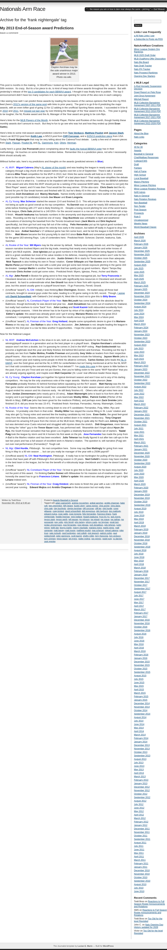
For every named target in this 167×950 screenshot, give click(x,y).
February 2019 (141, 529)
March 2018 (140, 567)
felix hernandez (89, 514)
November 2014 (142, 707)
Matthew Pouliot (94, 133)
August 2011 (140, 842)
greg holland (76, 517)
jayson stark (49, 519)
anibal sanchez (96, 503)
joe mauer (105, 519)
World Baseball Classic (145, 227)
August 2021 (140, 425)
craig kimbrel (58, 511)
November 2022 (142, 376)
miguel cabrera (111, 530)
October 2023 (140, 338)
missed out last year (34, 111)
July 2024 (138, 310)
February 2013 (141, 780)
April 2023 (139, 359)
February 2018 (141, 571)
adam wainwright (63, 503)
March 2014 (140, 735)
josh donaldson (96, 525)
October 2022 (140, 380)
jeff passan (73, 519)
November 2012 (142, 790)
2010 (5, 111)
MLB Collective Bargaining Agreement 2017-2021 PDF (147, 116)
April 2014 (139, 731)
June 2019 (139, 515)
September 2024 (142, 303)
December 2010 (142, 870)
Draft (136, 164)
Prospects (139, 213)
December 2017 (142, 578)
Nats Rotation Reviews (145, 199)
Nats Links (139, 137)
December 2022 (142, 373)
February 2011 (141, 863)
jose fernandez (69, 525)
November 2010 (142, 874)
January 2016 (140, 658)
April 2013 (139, 773)
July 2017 (138, 595)
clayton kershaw (74, 508)
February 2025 (141, 286)
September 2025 (142, 261)
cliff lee (98, 508)
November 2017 (142, 581)
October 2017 (140, 585)
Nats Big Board (141, 62)
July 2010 (138, 888)
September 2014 (142, 714)
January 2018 (140, 574)
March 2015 (140, 693)
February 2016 (141, 654)
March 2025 (140, 282)
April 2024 (139, 320)
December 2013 (142, 745)
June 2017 (139, 599)
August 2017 (140, 592)
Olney (63, 142)
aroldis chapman (111, 503)
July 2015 (138, 679)
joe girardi (95, 519)
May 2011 (139, 853)
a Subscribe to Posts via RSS (148, 39)
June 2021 (139, 432)
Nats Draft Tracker (143, 65)
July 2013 (138, 762)
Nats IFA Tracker (142, 69)
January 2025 (140, 289)
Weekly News (140, 223)
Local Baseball (141, 178)
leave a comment (9, 33)
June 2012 (139, 808)
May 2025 (139, 275)
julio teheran (109, 525)
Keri (56, 142)
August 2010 (140, 884)
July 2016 (138, 637)
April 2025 (139, 279)
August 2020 (140, 467)
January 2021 (140, 449)
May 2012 (139, 811)
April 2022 (139, 400)
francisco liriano (104, 514)
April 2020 (139, 480)
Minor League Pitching (145, 185)
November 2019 (142, 498)
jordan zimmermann (53, 525)
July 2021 (138, 428)
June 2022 (139, 393)
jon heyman (103, 522)
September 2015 (142, 672)
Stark (8, 142)
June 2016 (139, 641)
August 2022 (140, 387)
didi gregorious (88, 511)
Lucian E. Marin (85, 946)
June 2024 (139, 313)
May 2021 (139, 435)
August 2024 (140, 306)
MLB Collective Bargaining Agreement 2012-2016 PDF (147, 110)
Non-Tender (140, 206)
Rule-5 (137, 216)
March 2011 (140, 860)
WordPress (108, 946)
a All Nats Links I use (144, 35)
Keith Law (36, 136)
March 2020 (140, 484)
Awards (56, 500)
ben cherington (55, 506)
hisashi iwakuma (90, 517)
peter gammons (63, 536)
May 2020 (139, 477)
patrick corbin (106, 533)
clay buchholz (60, 508)
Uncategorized (141, 220)
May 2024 (139, 317)
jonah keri (114, 522)
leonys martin (66, 528)
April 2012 (139, 815)
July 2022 (138, 390)
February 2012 (141, 822)
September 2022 (142, 383)
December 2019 (142, 494)
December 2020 (142, 453)
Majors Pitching (141, 182)
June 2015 (139, 682)
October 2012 (140, 794)
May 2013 (139, 769)
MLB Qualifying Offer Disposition (150, 59)
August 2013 (140, 759)
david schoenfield (73, 511)
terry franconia (101, 536)
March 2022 (140, 404)
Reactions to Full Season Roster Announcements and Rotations (149, 904)
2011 (16, 111)
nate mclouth (55, 533)
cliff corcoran (88, 508)
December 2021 (142, 414)
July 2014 (138, 721)
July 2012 (138, 804)
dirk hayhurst (102, 511)
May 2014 (139, 728)
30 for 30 (138, 147)
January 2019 (140, 533)
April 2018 (139, 564)
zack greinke (50, 541)
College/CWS (140, 161)
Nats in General (141, 196)
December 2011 (142, 828)
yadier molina (84, 539)
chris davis (115, 506)
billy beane (68, 506)
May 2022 (139, 397)
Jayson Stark (116, 133)
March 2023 (140, 362)
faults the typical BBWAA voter (86, 148)
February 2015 (141, 696)
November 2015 (142, 665)
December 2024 (142, 293)
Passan (16, 142)
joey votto (58, 522)
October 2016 (140, 627)
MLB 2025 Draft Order (145, 55)
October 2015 (140, 668)
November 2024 (142, 296)
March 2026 (140, 240)
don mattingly (115, 511)
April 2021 (139, 439)
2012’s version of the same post (30, 104)
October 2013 (140, 752)
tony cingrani (50, 539)
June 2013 (139, 766)
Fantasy (138, 168)
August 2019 (140, 508)
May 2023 (139, 355)
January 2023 (140, 369)
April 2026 (139, 237)
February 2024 (141, 327)
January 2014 (140, 741)
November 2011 (142, 832)
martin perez (108, 528)
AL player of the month (53, 167)
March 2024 (140, 324)
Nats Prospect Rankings (146, 72)
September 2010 (142, 881)
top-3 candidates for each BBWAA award (49, 91)
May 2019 (139, 519)
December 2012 (142, 787)
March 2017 (140, 609)
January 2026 (140, 247)
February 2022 (141, 407)
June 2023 (139, 352)
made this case (87, 366)
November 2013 (142, 748)
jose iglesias (83, 525)
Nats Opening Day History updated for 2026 (148, 926)
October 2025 (140, 258)
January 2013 (140, 783)
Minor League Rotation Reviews (149, 189)
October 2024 (140, 300)
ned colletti (82, 533)
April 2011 (139, 856)
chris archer (104, 506)
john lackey (80, 522)
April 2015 (139, 689)
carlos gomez (92, 506)
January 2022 (140, 411)
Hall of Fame (140, 171)
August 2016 (140, 634)
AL (39, 142)
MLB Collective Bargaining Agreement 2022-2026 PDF (147, 122)
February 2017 (141, 613)
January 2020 (140, 491)
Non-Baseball (140, 202)
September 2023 (142, 341)
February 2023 (141, 366)
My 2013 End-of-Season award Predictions (37, 28)
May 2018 (139, 561)
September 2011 (142, 839)
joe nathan (115, 519)
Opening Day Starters (144, 76)
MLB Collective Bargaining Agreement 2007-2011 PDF (147, 104)
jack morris (115, 517)
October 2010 (140, 877)
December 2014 (142, 703)
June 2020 (139, 474)
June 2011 (139, 849)
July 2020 (138, 470)
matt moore (70, 530)
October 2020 (140, 460)
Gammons (47, 142)
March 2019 (140, 526)
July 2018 (138, 554)
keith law (55, 528)
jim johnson (84, 519)
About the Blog (141, 133)
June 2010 (139, 891)
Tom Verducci (76, 133)
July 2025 (138, 268)
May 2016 (139, 644)
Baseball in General (69, 500)
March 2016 (140, 651)
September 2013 (142, 755)
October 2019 (140, 501)
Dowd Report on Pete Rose (147, 92)
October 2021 (140, 421)
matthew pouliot (84, 530)
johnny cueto (91, 522)
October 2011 (140, 835)
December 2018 (142, 536)
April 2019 (139, 522)
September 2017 (142, 588)
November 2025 (142, 254)
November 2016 (142, 623)
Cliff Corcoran (71, 136)
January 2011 (140, 867)
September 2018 (142, 547)
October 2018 (140, 543)
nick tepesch (93, 533)
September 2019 (142, 505)
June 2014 (139, 724)
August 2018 (140, 550)
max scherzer (98, 530)
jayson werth (61, 519)
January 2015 (140, 700)
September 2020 (142, 463)
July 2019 (138, 512)
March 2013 (140, 776)
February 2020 (141, 487)
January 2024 (140, 331)
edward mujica (50, 514)
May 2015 (139, 686)
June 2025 (139, 272)
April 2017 (139, 606)
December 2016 (142, 620)
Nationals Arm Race (22, 9)
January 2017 (140, 616)
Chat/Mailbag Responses (146, 157)
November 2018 (142, 540)
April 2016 (139, 648)
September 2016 (142, 630)
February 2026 (141, 244)
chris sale (48, 508)
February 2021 (141, 446)
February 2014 (141, 738)
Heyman (71, 142)
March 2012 (140, 818)
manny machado (80, 528)
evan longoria (75, 514)
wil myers (73, 539)
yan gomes (96, 539)
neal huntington (69, 533)
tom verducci (115, 536)
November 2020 (142, 456)
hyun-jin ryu (104, 517)
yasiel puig (107, 539)
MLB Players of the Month (34, 120)
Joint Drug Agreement (144, 96)
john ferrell (69, 522)
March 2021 (140, 442)
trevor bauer (62, 539)
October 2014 (140, 710)
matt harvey (59, 530)
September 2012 (142, 797)
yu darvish (117, 539)
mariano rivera (95, 528)
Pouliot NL (27, 142)
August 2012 (140, 801)
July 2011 (138, 846)
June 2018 (139, 557)
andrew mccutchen (80, 503)
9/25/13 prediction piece (99, 136)
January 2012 (140, 825)
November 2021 (142, 418)
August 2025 (140, 265)
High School (140, 175)
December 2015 (142, 661)
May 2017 (139, 602)
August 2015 (140, 675)
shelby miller (88, 536)
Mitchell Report (141, 99)
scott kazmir (76, 536)
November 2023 (142, 334)
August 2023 (140, 345)
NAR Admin (139, 192)
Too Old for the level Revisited (148, 920)
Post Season (140, 209)
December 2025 (142, 251)
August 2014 (140, 717)
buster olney (79, 506)
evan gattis (63, 514)
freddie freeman (63, 517)
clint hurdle (107, 508)
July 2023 (138, 348)
